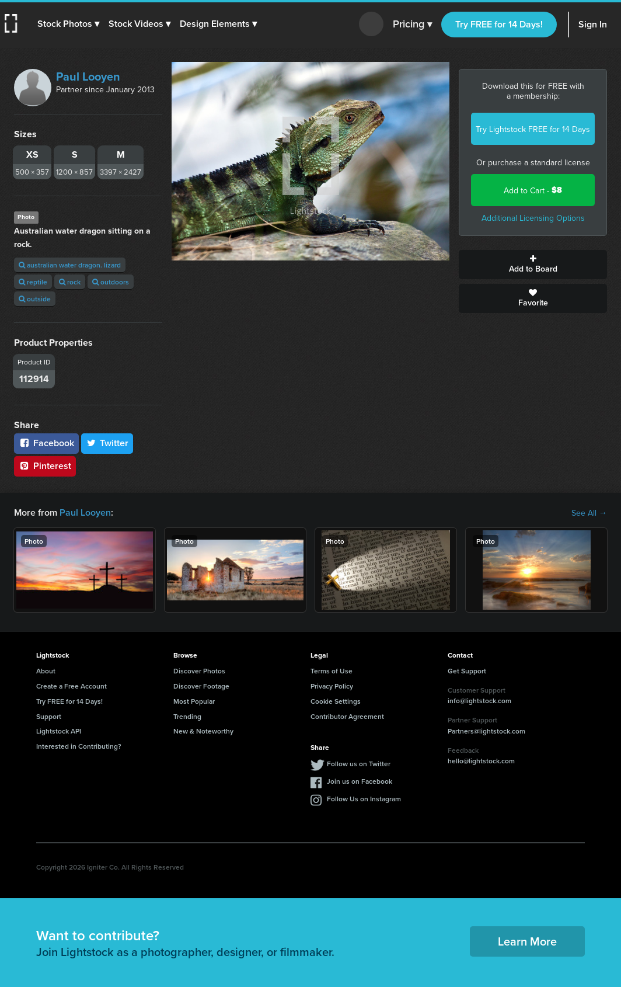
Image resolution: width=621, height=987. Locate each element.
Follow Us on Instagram (364, 799)
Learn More (527, 941)
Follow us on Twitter (358, 764)
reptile (33, 282)
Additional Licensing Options (533, 218)
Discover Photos (199, 671)
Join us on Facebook (359, 781)
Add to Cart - (533, 190)
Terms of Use (331, 671)
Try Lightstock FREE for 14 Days (533, 129)
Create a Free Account (71, 686)
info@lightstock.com (479, 701)
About (45, 671)
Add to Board (533, 264)
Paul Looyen (88, 76)
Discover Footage (201, 686)
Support (48, 716)
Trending (187, 716)
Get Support (467, 671)
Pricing (412, 24)
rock (70, 282)
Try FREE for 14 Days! (499, 24)
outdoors (110, 282)
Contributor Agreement (347, 716)
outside (35, 299)
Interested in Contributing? (78, 746)
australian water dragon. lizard (70, 265)
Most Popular (194, 701)
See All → (589, 513)
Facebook (46, 443)
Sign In (592, 24)
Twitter (107, 443)
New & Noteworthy (203, 731)
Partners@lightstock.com (486, 731)
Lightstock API (58, 731)
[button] (68, 24)
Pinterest (45, 465)
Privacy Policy (331, 686)
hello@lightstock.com (481, 761)
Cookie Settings (335, 701)
